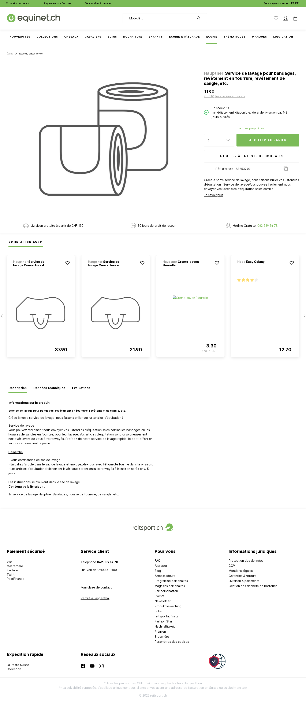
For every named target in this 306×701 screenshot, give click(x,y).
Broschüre (162, 636)
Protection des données (246, 560)
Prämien (160, 631)
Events (159, 596)
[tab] (17, 388)
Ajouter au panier (268, 140)
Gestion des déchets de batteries (253, 586)
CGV (232, 565)
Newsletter (163, 601)
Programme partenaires (171, 581)
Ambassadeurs (165, 576)
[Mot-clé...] (159, 18)
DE (297, 2)
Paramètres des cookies (172, 641)
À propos (161, 565)
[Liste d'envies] (276, 18)
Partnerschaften (166, 591)
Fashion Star (163, 621)
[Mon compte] (286, 18)
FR (292, 2)
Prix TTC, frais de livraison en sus (224, 96)
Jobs (158, 611)
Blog (158, 570)
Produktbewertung (168, 606)
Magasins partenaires (170, 586)
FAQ (157, 560)
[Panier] (294, 18)
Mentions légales (241, 570)
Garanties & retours (242, 576)
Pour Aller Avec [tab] (25, 242)
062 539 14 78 (267, 225)
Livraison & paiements (244, 581)
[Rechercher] (200, 18)
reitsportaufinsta (167, 616)
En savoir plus (213, 195)
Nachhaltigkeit (165, 626)
